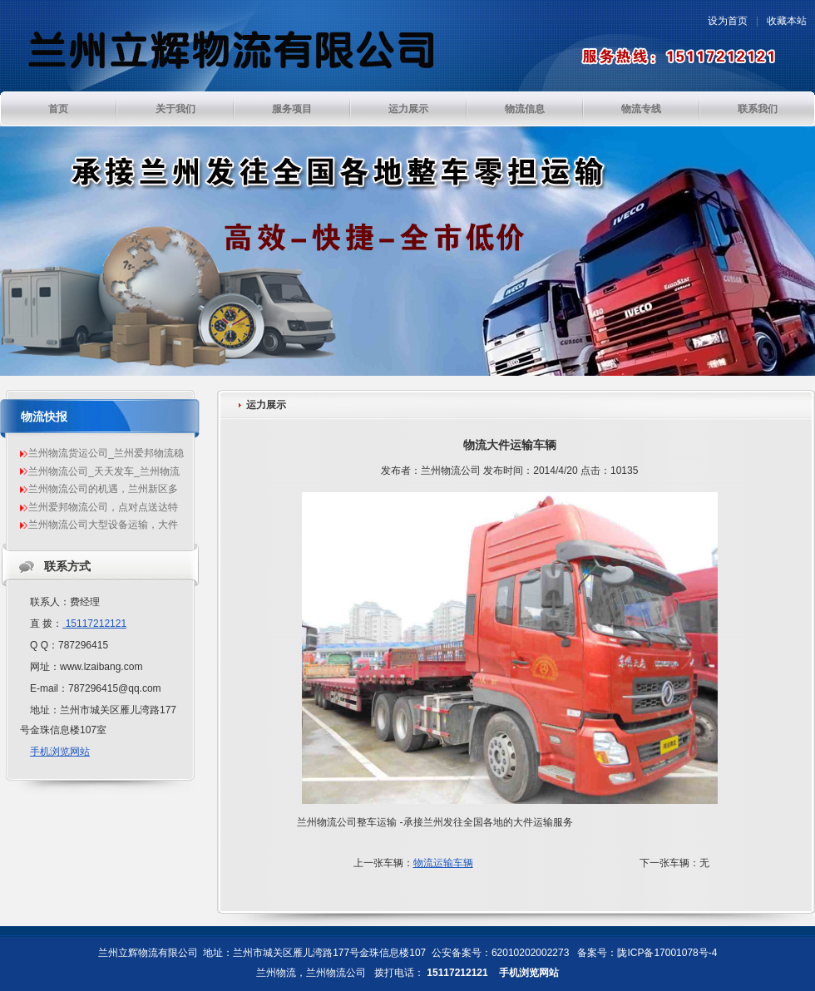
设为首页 (728, 21)
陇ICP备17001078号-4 (667, 953)
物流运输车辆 (443, 863)
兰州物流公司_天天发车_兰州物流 (103, 471)
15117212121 (94, 623)
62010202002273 (530, 953)
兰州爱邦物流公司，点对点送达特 (103, 507)
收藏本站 (787, 21)
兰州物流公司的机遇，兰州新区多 (103, 489)
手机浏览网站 (60, 751)
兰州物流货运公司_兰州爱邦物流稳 (106, 453)
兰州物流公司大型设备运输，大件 (103, 524)
